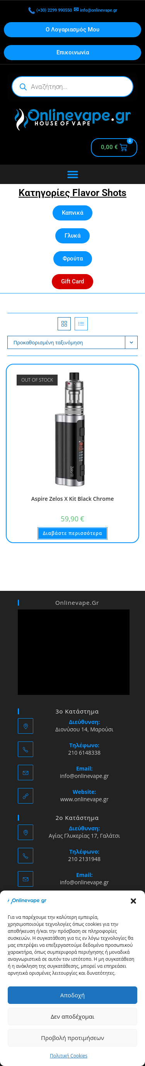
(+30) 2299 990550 (41, 9)
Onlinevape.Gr (77, 602)
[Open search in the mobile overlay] (72, 86)
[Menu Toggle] (72, 174)
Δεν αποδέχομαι (72, 1016)
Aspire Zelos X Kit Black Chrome (72, 498)
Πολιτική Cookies (68, 1055)
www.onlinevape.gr (84, 799)
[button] (133, 901)
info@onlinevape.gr (107, 9)
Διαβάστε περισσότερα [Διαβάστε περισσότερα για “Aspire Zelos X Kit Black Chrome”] (72, 533)
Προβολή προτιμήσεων (72, 1038)
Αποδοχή (72, 995)
